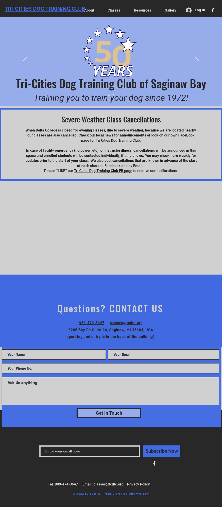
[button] (142, 10)
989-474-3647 (91, 323)
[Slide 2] (109, 95)
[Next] (197, 61)
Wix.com (143, 493)
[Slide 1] (113, 94)
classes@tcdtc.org (126, 323)
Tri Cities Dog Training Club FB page (103, 171)
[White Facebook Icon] (212, 10)
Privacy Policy (138, 484)
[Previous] (25, 61)
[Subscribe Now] (161, 451)
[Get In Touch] (109, 413)
